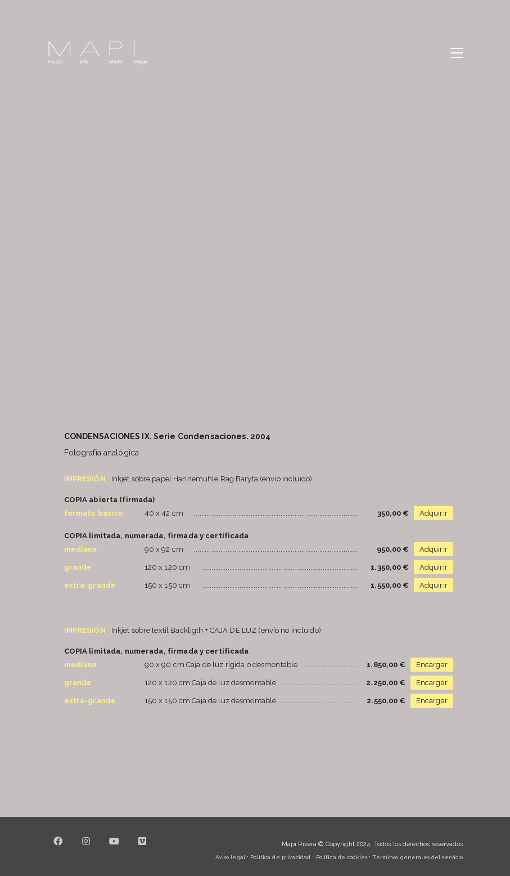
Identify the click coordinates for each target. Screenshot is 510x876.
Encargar (432, 664)
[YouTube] (114, 848)
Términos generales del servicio (417, 857)
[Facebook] (58, 848)
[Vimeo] (143, 848)
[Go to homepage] (97, 52)
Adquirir (433, 513)
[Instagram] (86, 848)
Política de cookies (341, 857)
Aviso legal (230, 857)
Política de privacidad (280, 857)
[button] (456, 53)
